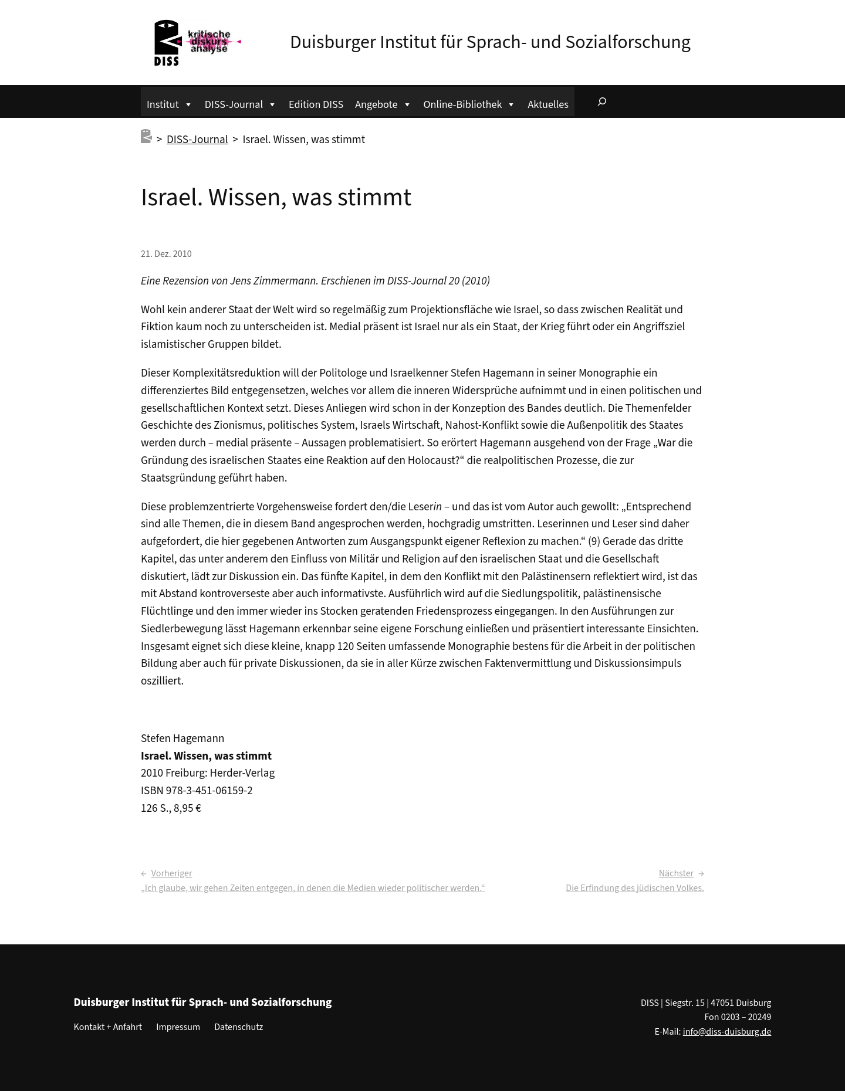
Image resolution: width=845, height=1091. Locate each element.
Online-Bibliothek (470, 103)
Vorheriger (171, 873)
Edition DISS (316, 104)
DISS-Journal (241, 103)
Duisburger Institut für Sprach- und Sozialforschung (490, 42)
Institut (170, 103)
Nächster (676, 873)
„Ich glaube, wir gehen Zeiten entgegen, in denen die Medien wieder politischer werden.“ (313, 888)
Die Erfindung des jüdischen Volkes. (635, 888)
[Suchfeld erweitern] (602, 101)
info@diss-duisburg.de (727, 1031)
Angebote (383, 103)
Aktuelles (548, 104)
